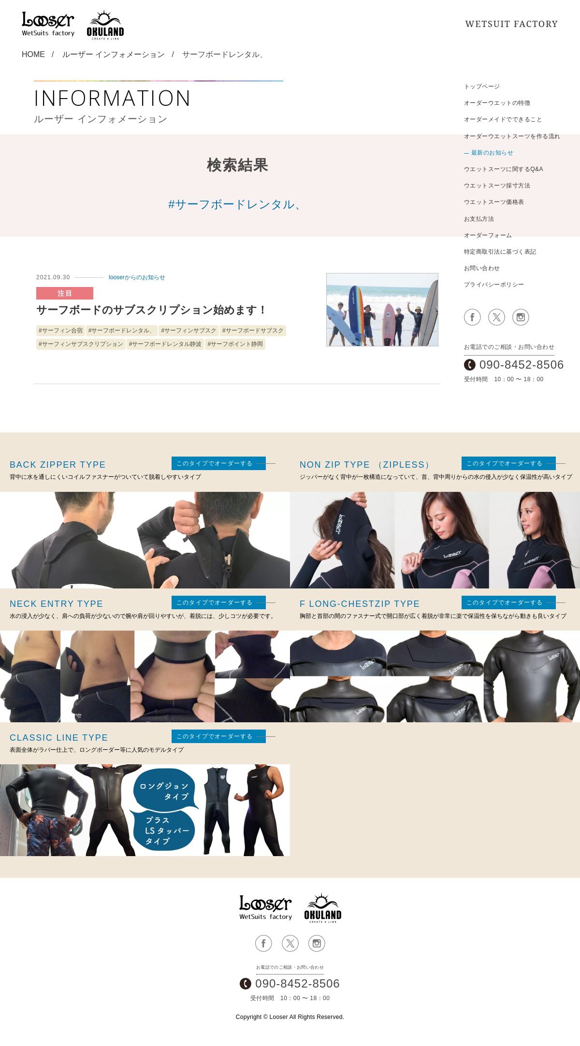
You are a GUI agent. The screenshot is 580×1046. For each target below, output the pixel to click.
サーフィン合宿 (62, 330)
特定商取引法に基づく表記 (500, 251)
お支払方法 (479, 218)
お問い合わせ (482, 268)
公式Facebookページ (472, 317)
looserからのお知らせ (137, 277)
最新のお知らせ (492, 152)
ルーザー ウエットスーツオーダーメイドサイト (265, 907)
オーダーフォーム (488, 235)
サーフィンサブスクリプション (82, 344)
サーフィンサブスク (190, 330)
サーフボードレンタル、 (123, 330)
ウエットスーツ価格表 (494, 202)
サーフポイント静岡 (237, 344)
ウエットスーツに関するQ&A (503, 169)
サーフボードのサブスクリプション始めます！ (152, 310)
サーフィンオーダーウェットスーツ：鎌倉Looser (48, 24)
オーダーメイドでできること (503, 119)
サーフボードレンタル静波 (167, 344)
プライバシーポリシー (494, 284)
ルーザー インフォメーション (113, 54)
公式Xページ (496, 317)
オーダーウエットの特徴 (497, 103)
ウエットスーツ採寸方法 (497, 185)
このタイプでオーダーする (214, 463)
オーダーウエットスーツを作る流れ (512, 136)
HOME (33, 54)
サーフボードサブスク (255, 330)
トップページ (482, 86)
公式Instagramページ (520, 317)
